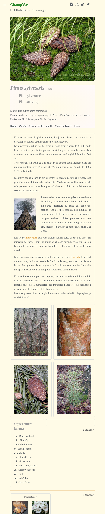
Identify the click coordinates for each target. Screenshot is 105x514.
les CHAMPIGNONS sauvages (28, 7)
